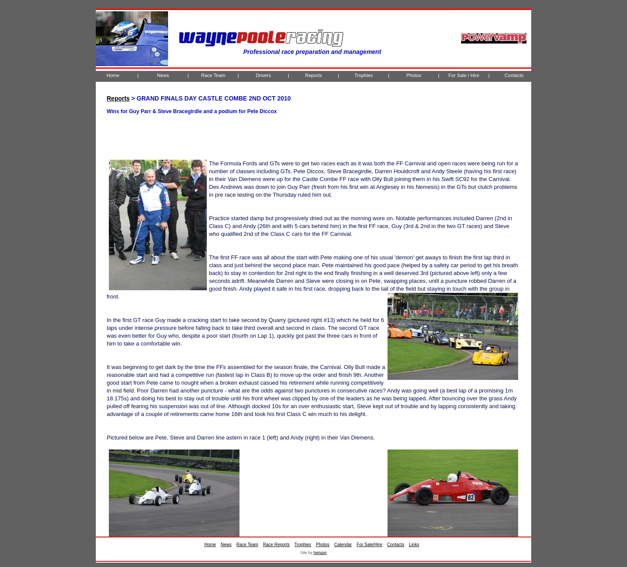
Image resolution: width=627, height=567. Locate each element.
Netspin (320, 552)
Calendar (343, 544)
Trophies (363, 75)
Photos (413, 75)
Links (414, 544)
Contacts (514, 75)
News (163, 75)
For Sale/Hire (369, 544)
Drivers (263, 75)
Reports (313, 75)
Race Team (213, 75)
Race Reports (276, 544)
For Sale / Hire (463, 75)
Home (113, 75)
